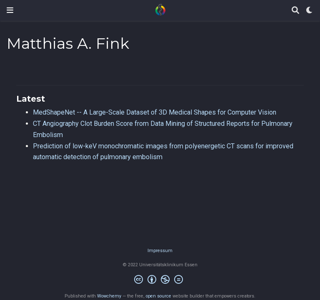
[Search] (295, 10)
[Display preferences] (309, 10)
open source (158, 296)
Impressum (160, 250)
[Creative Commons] (160, 280)
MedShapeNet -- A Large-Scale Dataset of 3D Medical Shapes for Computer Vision (154, 112)
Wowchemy (109, 296)
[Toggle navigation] (10, 10)
